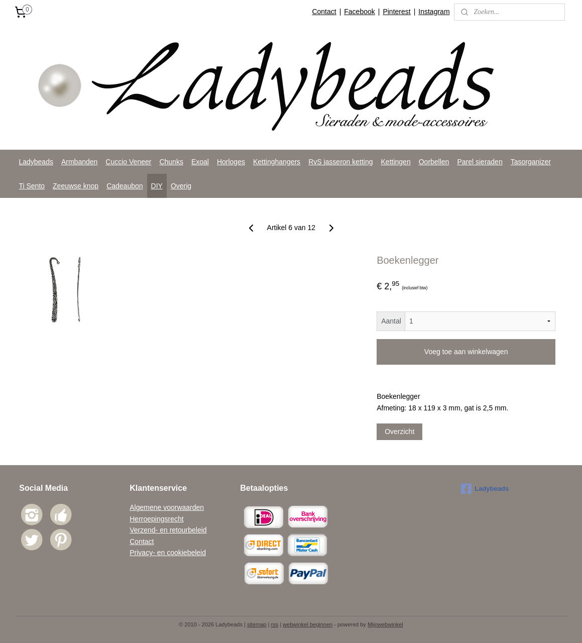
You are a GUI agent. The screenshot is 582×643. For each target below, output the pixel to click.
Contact (324, 12)
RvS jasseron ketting (340, 162)
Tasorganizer (531, 162)
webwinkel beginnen (307, 624)
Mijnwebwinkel (385, 624)
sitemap (257, 624)
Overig (181, 186)
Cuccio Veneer (128, 162)
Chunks (171, 162)
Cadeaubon (124, 186)
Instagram (433, 12)
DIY (157, 186)
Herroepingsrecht (156, 519)
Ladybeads (36, 162)
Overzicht (399, 431)
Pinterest (396, 12)
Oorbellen (434, 162)
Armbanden (79, 162)
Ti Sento (32, 186)
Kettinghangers (276, 162)
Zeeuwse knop (75, 186)
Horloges (231, 162)
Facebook (359, 12)
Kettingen (396, 162)
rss (274, 624)
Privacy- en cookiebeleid (168, 553)
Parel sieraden (479, 162)
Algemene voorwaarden (167, 507)
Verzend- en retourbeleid (168, 530)
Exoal (200, 162)
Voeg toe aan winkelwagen (466, 352)
